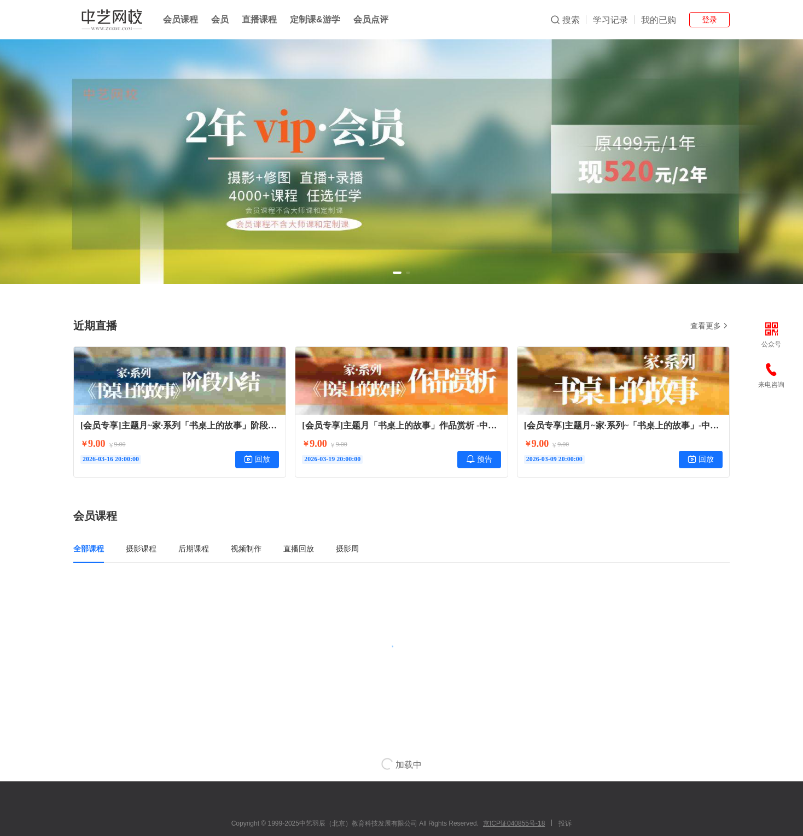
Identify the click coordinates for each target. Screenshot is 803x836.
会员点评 (370, 19)
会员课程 (180, 19)
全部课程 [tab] (88, 548)
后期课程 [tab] (193, 548)
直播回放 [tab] (298, 548)
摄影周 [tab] (347, 548)
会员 (220, 19)
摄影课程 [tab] (141, 548)
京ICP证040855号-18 (514, 823)
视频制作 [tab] (246, 548)
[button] (397, 273)
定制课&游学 (315, 19)
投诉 (565, 823)
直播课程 (259, 19)
